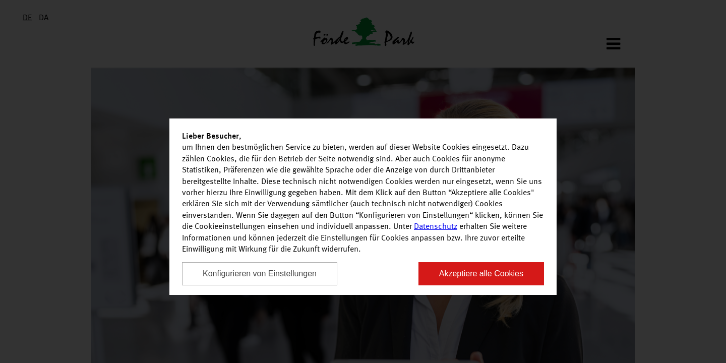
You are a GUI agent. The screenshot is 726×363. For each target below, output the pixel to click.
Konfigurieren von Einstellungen (260, 273)
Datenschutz (435, 227)
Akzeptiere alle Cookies (481, 273)
